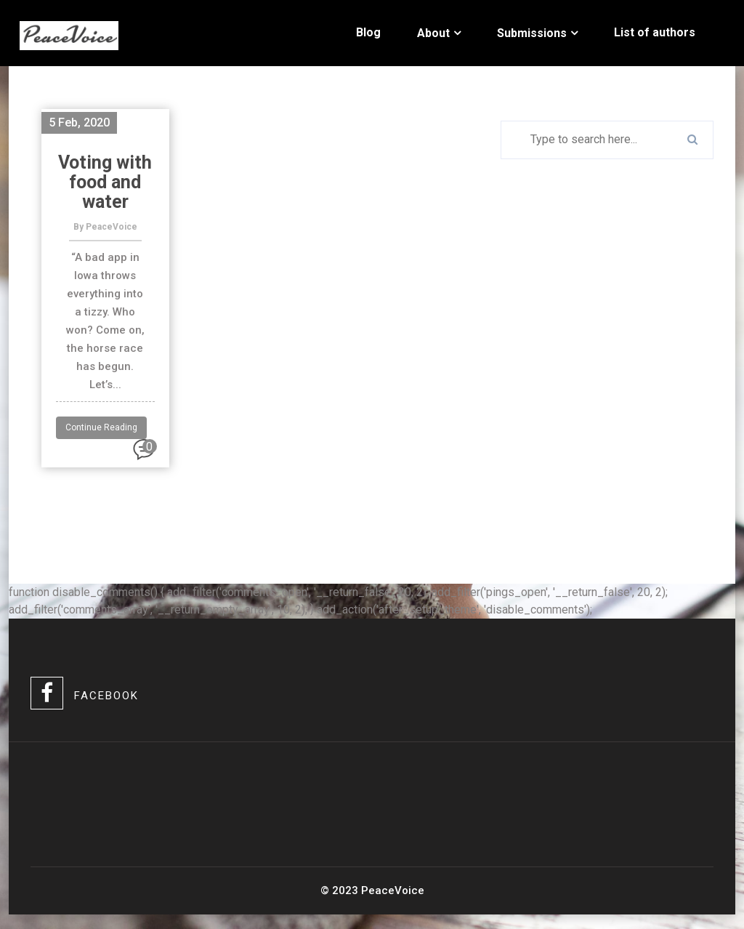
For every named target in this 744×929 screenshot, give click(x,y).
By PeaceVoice (105, 227)
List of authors (654, 32)
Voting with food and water (105, 182)
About (433, 33)
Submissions (532, 33)
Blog (368, 32)
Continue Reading (101, 427)
